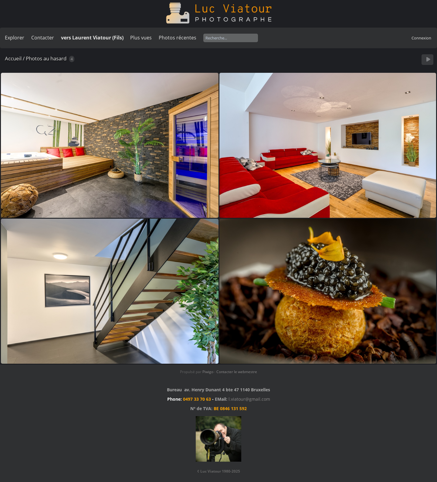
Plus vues (141, 37)
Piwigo (207, 371)
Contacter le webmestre (236, 371)
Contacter (42, 37)
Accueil (13, 58)
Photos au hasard (46, 58)
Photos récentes (177, 37)
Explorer (14, 37)
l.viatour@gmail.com (249, 399)
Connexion (421, 38)
